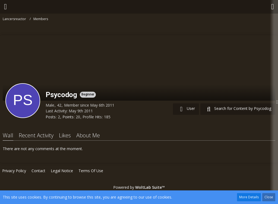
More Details (249, 197)
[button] (5, 6)
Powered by (139, 187)
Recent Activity (36, 135)
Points (68, 116)
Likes (65, 135)
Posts (51, 116)
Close (268, 197)
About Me (88, 135)
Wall (8, 135)
